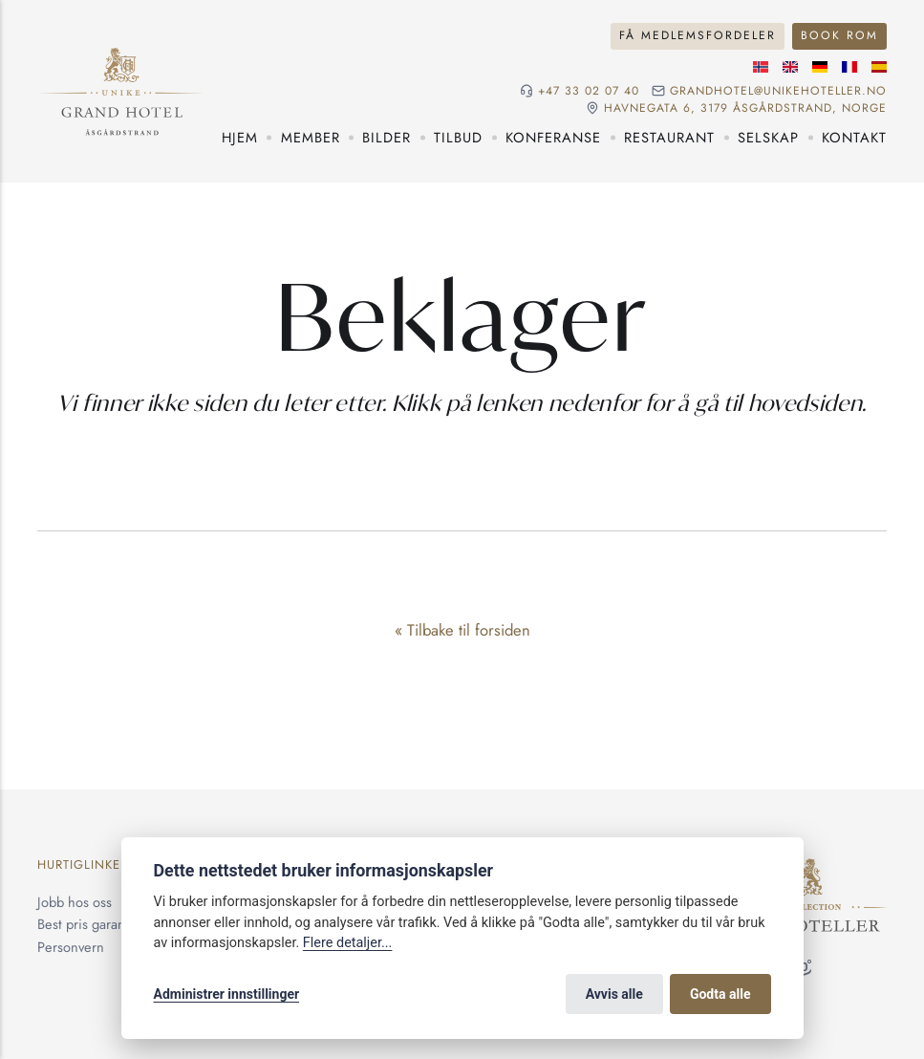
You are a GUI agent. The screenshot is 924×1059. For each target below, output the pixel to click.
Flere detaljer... (348, 943)
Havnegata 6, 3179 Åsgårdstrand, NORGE (745, 108)
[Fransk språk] (849, 67)
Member (310, 137)
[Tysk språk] (819, 67)
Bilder (386, 137)
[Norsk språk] (760, 67)
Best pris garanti (85, 924)
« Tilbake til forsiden (462, 629)
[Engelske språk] (790, 67)
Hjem (240, 137)
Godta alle (720, 994)
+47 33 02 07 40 (588, 90)
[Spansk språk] (879, 67)
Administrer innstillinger (227, 994)
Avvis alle (614, 994)
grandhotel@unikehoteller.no (778, 90)
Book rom (839, 35)
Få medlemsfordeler (697, 35)
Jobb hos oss (74, 902)
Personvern (70, 947)
